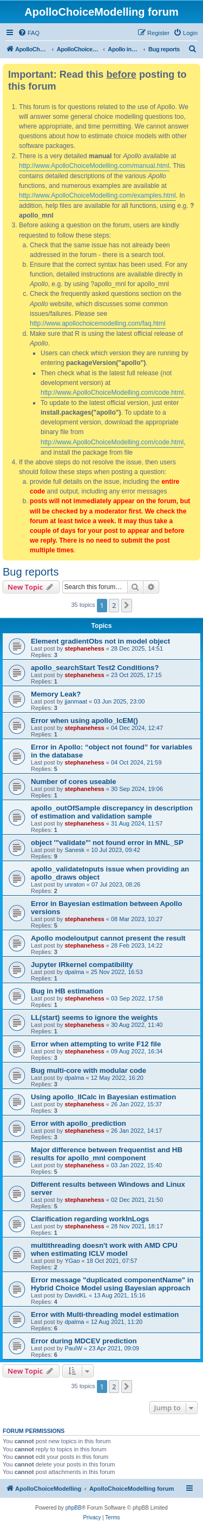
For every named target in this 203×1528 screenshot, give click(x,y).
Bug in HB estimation (67, 991)
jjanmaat (75, 701)
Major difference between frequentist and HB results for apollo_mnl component (106, 1154)
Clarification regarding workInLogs (90, 1219)
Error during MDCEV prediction (84, 1341)
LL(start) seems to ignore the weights (94, 1017)
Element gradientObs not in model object (100, 641)
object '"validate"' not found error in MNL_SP (107, 843)
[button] (126, 605)
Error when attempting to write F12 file (96, 1044)
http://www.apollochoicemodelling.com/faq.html (98, 323)
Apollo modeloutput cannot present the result (108, 938)
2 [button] (114, 605)
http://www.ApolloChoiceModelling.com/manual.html (94, 166)
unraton (74, 884)
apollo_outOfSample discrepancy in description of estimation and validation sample (112, 812)
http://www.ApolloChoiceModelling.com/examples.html (97, 195)
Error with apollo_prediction (78, 1123)
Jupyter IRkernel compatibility (82, 965)
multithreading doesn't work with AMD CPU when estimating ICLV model (104, 1249)
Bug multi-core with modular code (88, 1070)
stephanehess (84, 648)
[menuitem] (29, 32)
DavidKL (75, 1295)
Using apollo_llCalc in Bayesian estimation (103, 1097)
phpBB (74, 1508)
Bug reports (30, 572)
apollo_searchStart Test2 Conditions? (95, 668)
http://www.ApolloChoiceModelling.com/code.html (112, 392)
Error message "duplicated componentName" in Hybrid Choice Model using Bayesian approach (112, 1284)
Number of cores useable (73, 781)
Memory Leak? (56, 694)
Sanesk (74, 850)
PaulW (73, 1348)
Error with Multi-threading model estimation (105, 1314)
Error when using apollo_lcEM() (84, 720)
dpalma (74, 972)
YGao (72, 1260)
